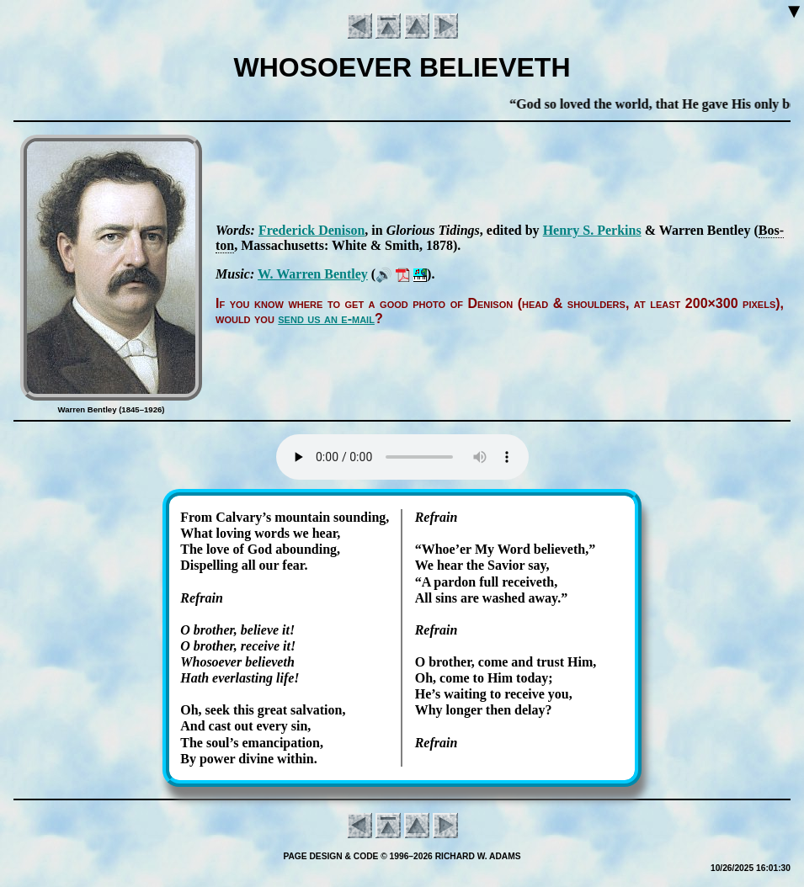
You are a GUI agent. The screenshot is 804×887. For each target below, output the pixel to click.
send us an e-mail (326, 318)
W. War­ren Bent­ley (313, 274)
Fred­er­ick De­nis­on (311, 230)
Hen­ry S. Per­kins (592, 230)
